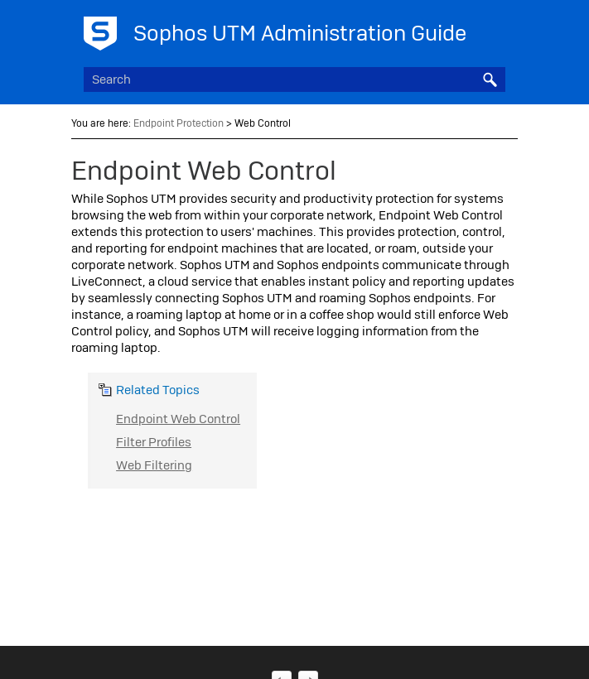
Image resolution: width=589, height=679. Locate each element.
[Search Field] (294, 79)
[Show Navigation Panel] (496, 29)
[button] (490, 79)
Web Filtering (154, 465)
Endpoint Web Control (178, 419)
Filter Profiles (153, 442)
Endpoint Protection (178, 123)
